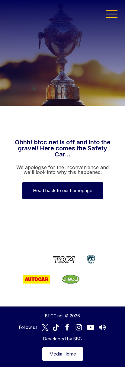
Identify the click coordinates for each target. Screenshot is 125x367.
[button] (111, 13)
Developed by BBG (62, 338)
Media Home (62, 354)
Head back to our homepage (62, 190)
